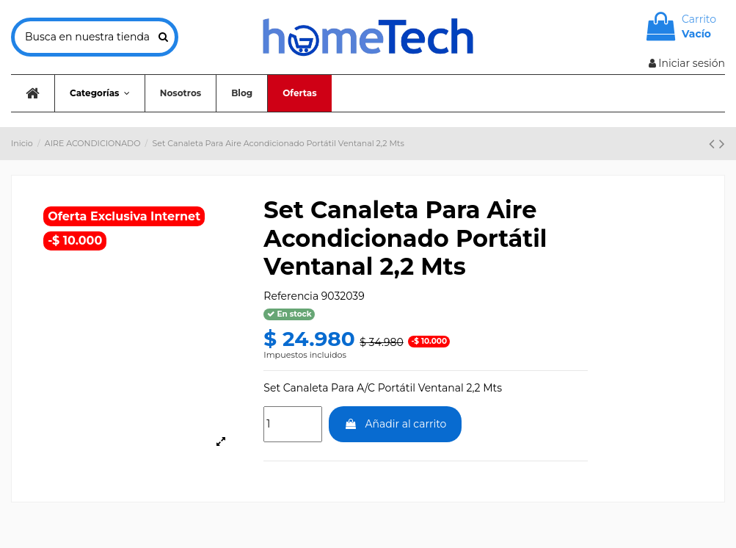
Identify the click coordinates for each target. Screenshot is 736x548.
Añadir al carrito (395, 423)
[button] (99, 93)
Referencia (290, 296)
